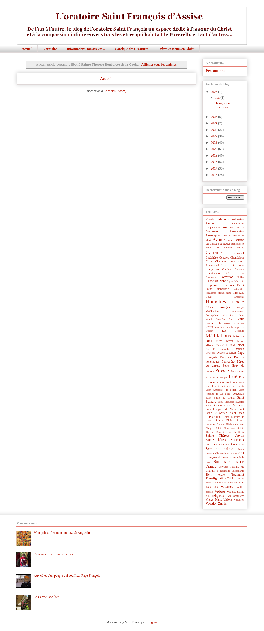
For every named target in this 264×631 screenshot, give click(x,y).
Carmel (239, 253)
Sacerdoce (211, 386)
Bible (208, 247)
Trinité (231, 478)
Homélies (216, 301)
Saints (210, 444)
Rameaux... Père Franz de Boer (54, 554)
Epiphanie (212, 285)
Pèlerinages (212, 361)
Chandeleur (237, 257)
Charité (231, 261)
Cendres (224, 257)
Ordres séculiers (226, 352)
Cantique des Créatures (131, 49)
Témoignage (223, 470)
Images (224, 307)
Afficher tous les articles (159, 64)
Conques (239, 269)
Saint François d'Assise (231, 401)
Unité (217, 487)
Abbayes (223, 219)
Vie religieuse (215, 495)
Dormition (226, 277)
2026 (214, 92)
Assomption (237, 231)
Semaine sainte (219, 449)
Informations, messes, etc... (86, 49)
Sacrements (238, 386)
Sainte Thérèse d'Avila (225, 435)
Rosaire (240, 382)
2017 (214, 168)
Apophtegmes (213, 227)
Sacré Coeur (224, 386)
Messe (240, 341)
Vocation (211, 503)
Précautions (215, 71)
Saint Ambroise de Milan (221, 389)
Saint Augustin (234, 393)
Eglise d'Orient (216, 281)
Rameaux (212, 382)
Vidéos (219, 491)
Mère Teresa (225, 341)
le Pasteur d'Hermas (231, 323)
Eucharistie (222, 289)
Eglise (240, 277)
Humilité (238, 302)
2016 (214, 175)
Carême (214, 252)
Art (225, 227)
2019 (214, 155)
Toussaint (237, 474)
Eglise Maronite (235, 281)
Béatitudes (224, 243)
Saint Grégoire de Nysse (221, 409)
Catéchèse (212, 257)
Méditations (218, 336)
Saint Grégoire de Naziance (225, 405)
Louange (239, 330)
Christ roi (226, 265)
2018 (214, 162)
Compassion (213, 269)
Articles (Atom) (115, 91)
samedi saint (223, 444)
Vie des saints (235, 491)
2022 (214, 136)
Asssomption (213, 235)
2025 (214, 117)
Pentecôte (228, 361)
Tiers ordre (215, 474)
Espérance (228, 285)
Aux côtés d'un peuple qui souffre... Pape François (67, 575)
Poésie (222, 370)
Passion (239, 357)
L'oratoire (49, 49)
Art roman (237, 227)
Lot (224, 330)
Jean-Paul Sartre (225, 319)
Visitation (239, 499)
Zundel (222, 503)
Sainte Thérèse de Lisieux (225, 439)
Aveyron (228, 239)
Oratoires (211, 352)
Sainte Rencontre (225, 428)
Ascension (212, 231)
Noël (241, 345)
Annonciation (237, 223)
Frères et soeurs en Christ (176, 49)
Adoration (238, 219)
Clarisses (238, 265)
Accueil (27, 49)
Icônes (209, 307)
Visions (227, 499)
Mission (210, 345)
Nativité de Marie (226, 345)
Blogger (151, 622)
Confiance (227, 269)
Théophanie (238, 470)
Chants (210, 261)
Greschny (239, 296)
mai (217, 97)
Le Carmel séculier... (47, 597)
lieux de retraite (222, 327)
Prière (235, 377)
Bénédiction (237, 243)
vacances (228, 486)
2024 (214, 123)
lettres (209, 327)
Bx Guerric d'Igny (230, 247)
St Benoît (235, 453)
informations (228, 315)
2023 (214, 130)
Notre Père (212, 349)
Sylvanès (223, 466)
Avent (217, 239)
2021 (214, 142)
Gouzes (209, 296)
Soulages (224, 453)
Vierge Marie (214, 499)
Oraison (239, 348)
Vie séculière (235, 495)
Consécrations (214, 273)
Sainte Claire (224, 420)
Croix (230, 273)
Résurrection (227, 382)
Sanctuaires (237, 444)
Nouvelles (224, 349)
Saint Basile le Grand (220, 397)
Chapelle (220, 261)
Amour (210, 223)
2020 (214, 149)
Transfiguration (216, 478)
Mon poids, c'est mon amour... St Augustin (62, 532)
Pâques (225, 357)
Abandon (210, 219)
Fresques (238, 292)
